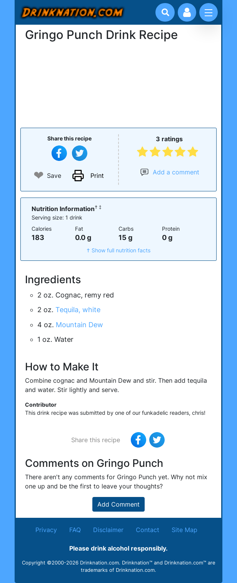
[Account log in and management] (187, 12)
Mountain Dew (79, 325)
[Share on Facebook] (59, 153)
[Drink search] (165, 12)
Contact (147, 530)
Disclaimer (108, 530)
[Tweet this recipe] (79, 153)
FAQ (75, 530)
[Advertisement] (118, 83)
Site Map (184, 530)
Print (97, 175)
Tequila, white (77, 310)
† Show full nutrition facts (118, 250)
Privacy (46, 530)
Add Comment (118, 504)
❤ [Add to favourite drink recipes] (38, 175)
